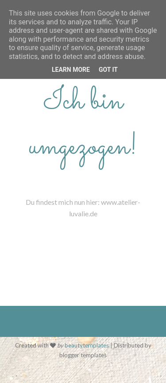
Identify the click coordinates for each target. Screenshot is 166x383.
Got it (108, 69)
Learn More (71, 69)
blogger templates (83, 355)
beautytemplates (87, 345)
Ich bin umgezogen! (83, 124)
